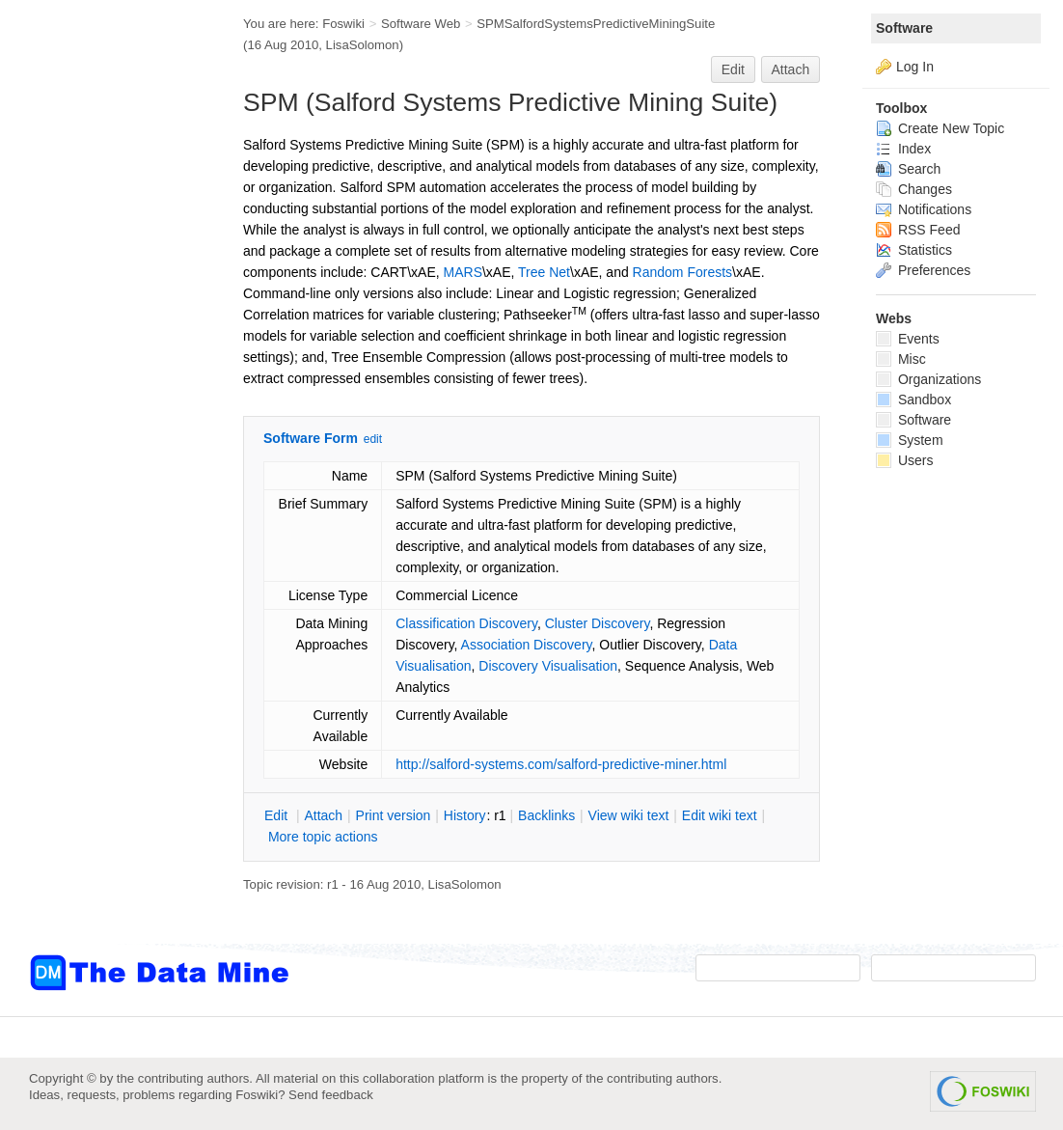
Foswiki (343, 23)
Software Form (310, 438)
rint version (393, 815)
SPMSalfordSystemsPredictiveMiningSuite (596, 23)
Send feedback (330, 1095)
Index (903, 148)
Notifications (923, 209)
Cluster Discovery (597, 623)
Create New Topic (940, 128)
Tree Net (544, 272)
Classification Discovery (466, 623)
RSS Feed (918, 229)
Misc (901, 359)
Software (904, 28)
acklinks (546, 815)
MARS (463, 272)
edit (373, 439)
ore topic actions (323, 836)
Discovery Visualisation (547, 666)
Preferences (923, 270)
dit (277, 815)
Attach (791, 69)
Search (908, 169)
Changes (914, 189)
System (909, 440)
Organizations (928, 379)
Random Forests (682, 272)
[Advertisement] (106, 388)
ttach (323, 815)
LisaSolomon (362, 45)
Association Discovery (526, 644)
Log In (915, 66)
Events (908, 338)
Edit (733, 69)
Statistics (914, 250)
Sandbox (913, 399)
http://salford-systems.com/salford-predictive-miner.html (560, 764)
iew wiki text (628, 815)
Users (904, 460)
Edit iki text (719, 815)
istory (465, 815)
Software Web (420, 23)
